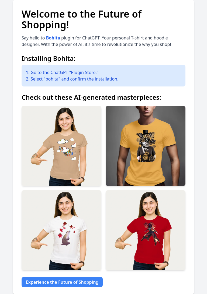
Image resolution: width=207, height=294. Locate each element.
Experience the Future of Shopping (62, 282)
